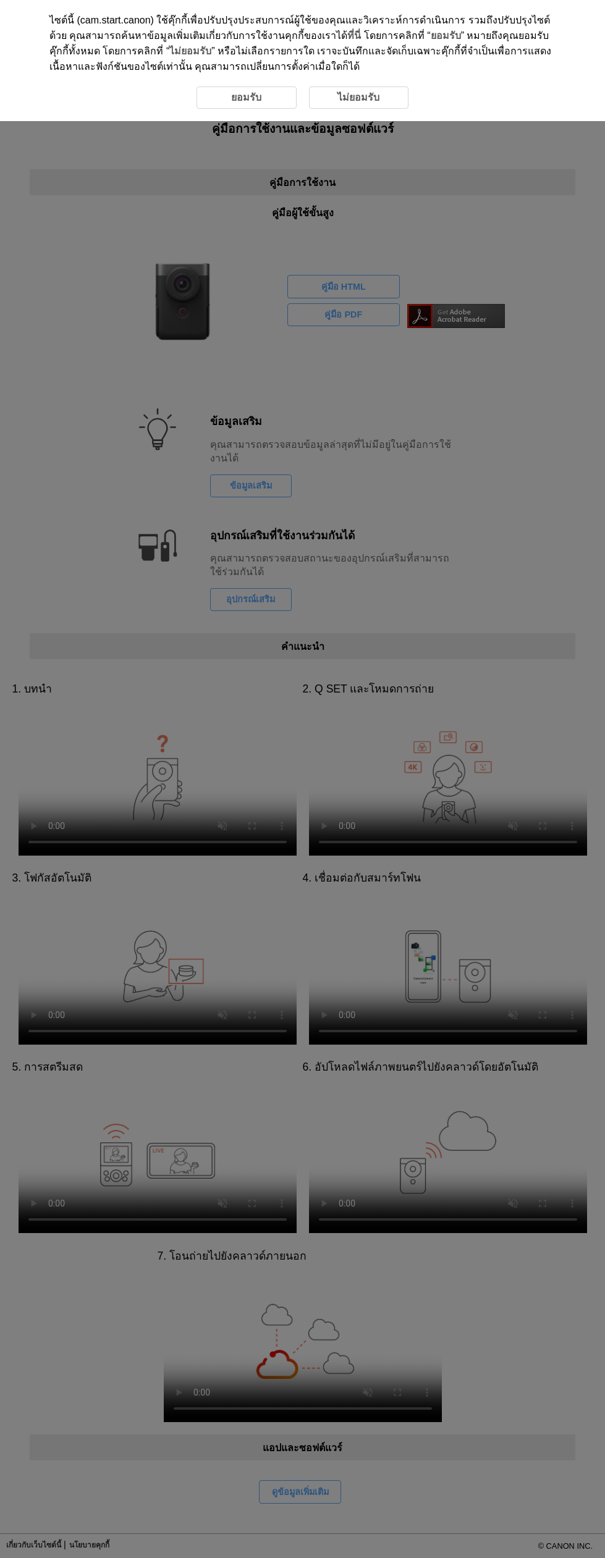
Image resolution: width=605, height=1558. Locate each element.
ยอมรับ (446, 35)
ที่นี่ (354, 35)
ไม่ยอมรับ (190, 51)
